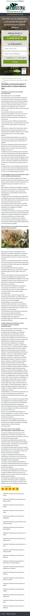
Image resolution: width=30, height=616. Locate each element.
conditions (15, 57)
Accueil (3, 614)
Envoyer (15, 62)
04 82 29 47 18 (15, 38)
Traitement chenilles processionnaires (11, 78)
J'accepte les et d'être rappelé (16, 57)
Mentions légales (11, 614)
